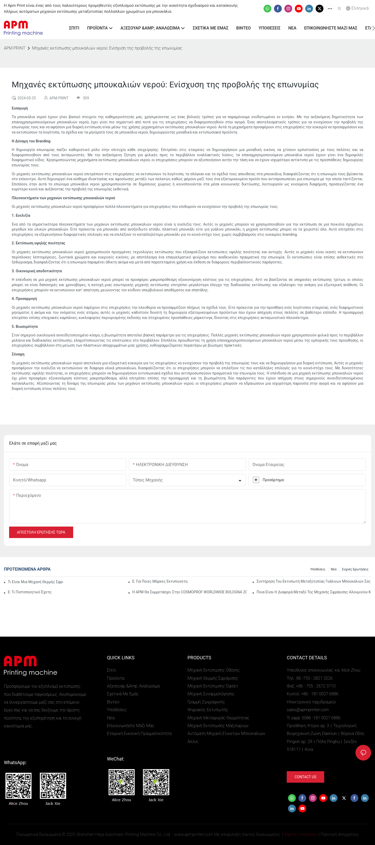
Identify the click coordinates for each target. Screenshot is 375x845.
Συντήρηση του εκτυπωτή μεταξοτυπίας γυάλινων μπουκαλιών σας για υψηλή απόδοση (314, 581)
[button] (373, 28)
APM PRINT (14, 48)
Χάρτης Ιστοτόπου (301, 834)
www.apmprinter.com (193, 834)
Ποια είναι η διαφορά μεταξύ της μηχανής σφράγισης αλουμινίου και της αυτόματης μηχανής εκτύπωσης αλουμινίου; (314, 592)
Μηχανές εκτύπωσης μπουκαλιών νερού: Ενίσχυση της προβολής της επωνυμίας (107, 48)
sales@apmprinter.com (308, 709)
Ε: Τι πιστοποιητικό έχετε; (30, 592)
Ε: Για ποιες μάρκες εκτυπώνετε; (160, 581)
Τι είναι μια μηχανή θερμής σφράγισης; (35, 582)
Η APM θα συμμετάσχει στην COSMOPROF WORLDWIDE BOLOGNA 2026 (189, 592)
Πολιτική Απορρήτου (340, 834)
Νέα (333, 569)
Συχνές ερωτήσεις (355, 569)
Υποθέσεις (317, 569)
